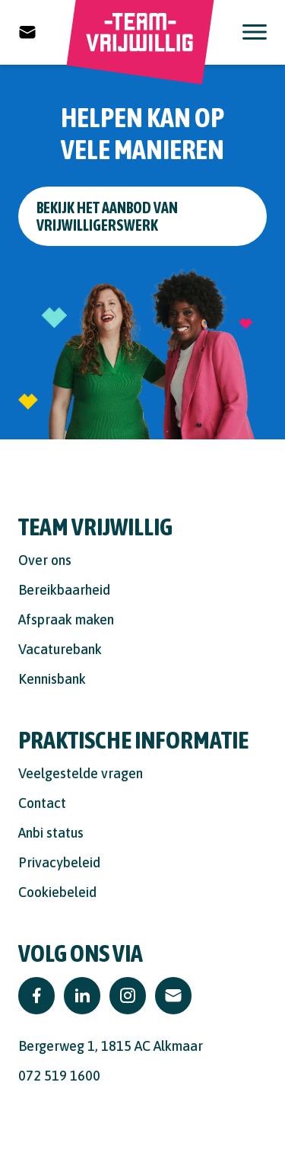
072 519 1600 (59, 1076)
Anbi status (51, 833)
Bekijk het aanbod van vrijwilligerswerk (107, 216)
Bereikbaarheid (64, 590)
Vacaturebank (60, 649)
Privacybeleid (59, 862)
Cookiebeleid (57, 892)
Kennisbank (52, 679)
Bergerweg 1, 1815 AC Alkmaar (110, 1046)
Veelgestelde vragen (80, 773)
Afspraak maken (66, 619)
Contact (42, 803)
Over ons (44, 560)
